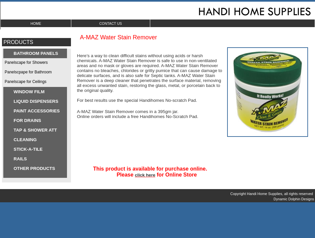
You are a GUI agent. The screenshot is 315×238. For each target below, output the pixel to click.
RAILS (20, 158)
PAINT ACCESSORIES (37, 110)
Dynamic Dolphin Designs (294, 199)
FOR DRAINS (27, 120)
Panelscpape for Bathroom (28, 72)
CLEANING (25, 139)
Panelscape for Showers (26, 62)
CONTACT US (110, 23)
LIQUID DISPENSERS (36, 101)
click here (145, 175)
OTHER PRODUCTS (34, 168)
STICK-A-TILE (28, 149)
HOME (36, 23)
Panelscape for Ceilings (25, 81)
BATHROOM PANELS (36, 53)
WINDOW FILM (29, 91)
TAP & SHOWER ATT (35, 130)
